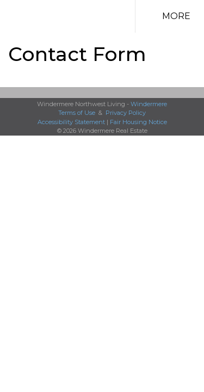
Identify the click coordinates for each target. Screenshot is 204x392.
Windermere (149, 104)
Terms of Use (76, 113)
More (176, 16)
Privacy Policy (126, 113)
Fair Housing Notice (138, 122)
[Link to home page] (88, 16)
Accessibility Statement (71, 122)
